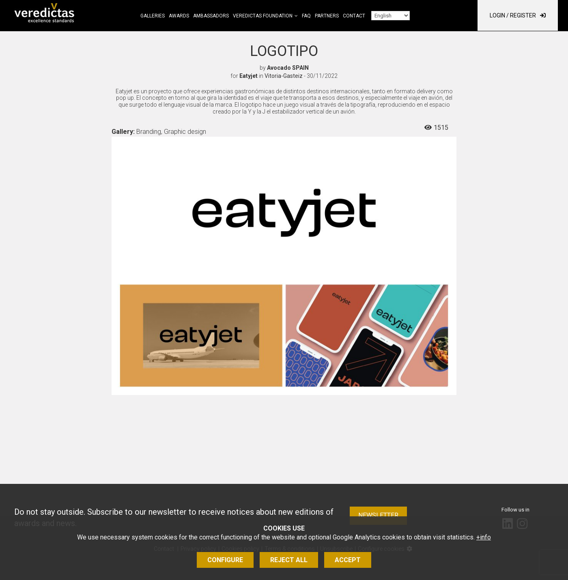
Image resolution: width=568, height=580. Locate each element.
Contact (354, 16)
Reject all (289, 560)
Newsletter (378, 515)
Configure (225, 560)
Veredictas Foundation (263, 16)
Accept (348, 560)
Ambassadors (211, 16)
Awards (179, 16)
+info (483, 537)
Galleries (152, 16)
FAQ (306, 16)
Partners (327, 16)
